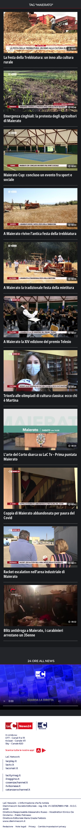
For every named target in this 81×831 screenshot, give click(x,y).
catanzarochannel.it (18, 789)
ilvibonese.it (13, 786)
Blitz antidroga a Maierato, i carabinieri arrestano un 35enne (33, 633)
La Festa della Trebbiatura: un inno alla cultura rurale (38, 60)
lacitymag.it (13, 775)
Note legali (20, 826)
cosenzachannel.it (17, 782)
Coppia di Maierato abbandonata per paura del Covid (39, 515)
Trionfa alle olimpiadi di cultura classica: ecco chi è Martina (40, 398)
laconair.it (12, 768)
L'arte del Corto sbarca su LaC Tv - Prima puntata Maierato (40, 457)
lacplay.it (11, 761)
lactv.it (10, 764)
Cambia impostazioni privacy (52, 826)
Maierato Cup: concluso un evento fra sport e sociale (38, 177)
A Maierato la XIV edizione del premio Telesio (37, 341)
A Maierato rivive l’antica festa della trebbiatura (40, 233)
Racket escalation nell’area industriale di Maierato (34, 574)
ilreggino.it (12, 779)
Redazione (8, 826)
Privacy (32, 826)
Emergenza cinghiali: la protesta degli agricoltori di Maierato (40, 118)
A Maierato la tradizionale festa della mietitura (39, 287)
